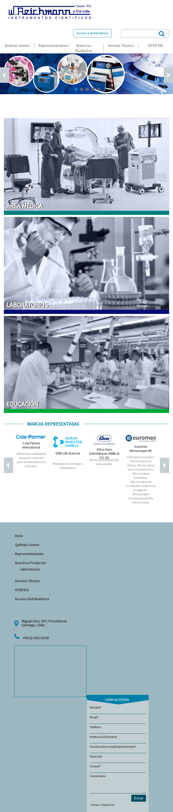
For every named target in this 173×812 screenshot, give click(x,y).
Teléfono (118, 729)
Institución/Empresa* (118, 739)
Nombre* (118, 709)
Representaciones (53, 45)
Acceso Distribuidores (32, 599)
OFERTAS (155, 45)
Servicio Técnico (121, 45)
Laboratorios (30, 569)
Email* (118, 719)
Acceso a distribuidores (92, 33)
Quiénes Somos (17, 45)
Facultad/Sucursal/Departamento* (118, 749)
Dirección (118, 758)
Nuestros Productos (83, 48)
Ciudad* (118, 768)
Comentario (118, 783)
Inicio (19, 535)
